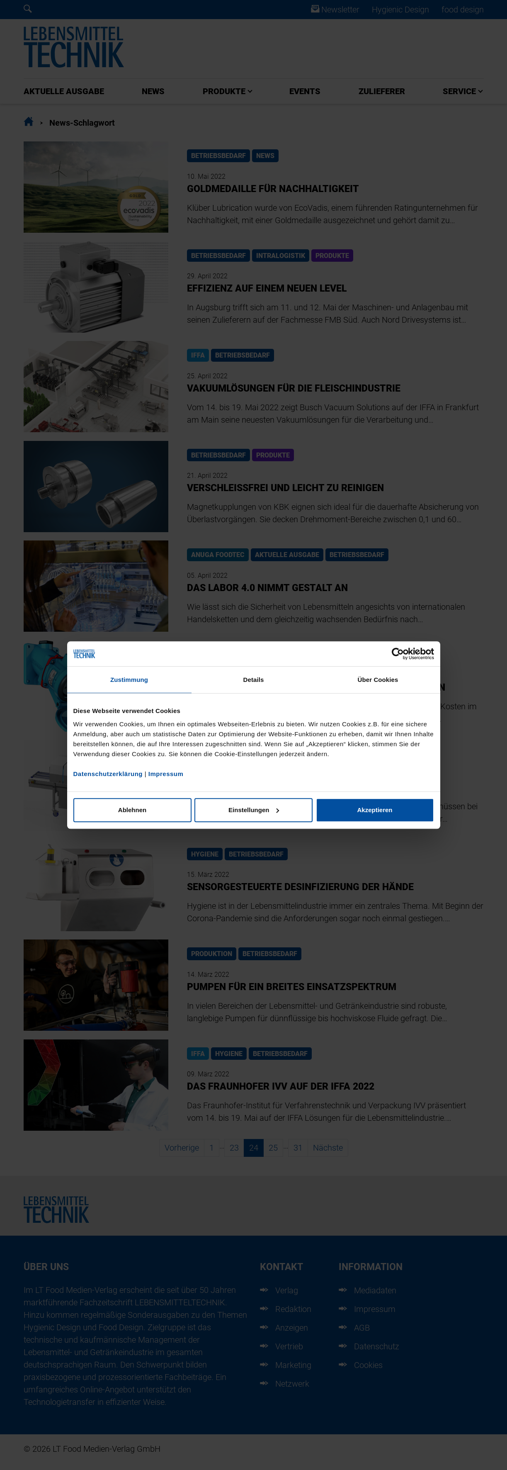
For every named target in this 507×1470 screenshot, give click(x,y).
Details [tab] (253, 679)
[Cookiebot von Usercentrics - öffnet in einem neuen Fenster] (397, 653)
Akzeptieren (374, 809)
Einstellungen (253, 809)
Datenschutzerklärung (108, 773)
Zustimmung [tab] (129, 679)
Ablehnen (132, 809)
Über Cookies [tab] (378, 679)
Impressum (166, 773)
